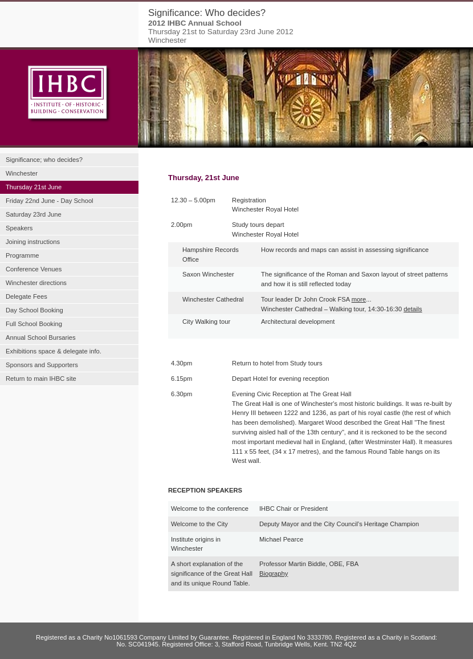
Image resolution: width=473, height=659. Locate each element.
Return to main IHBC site (41, 378)
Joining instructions (33, 241)
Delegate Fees (26, 296)
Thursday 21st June (34, 187)
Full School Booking (34, 323)
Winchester (22, 173)
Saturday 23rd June (34, 214)
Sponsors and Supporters (42, 364)
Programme (22, 255)
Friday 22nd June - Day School (49, 200)
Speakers (19, 228)
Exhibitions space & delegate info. (53, 351)
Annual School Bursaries (41, 337)
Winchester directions (36, 282)
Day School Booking (34, 310)
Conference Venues (34, 269)
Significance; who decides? (44, 159)
